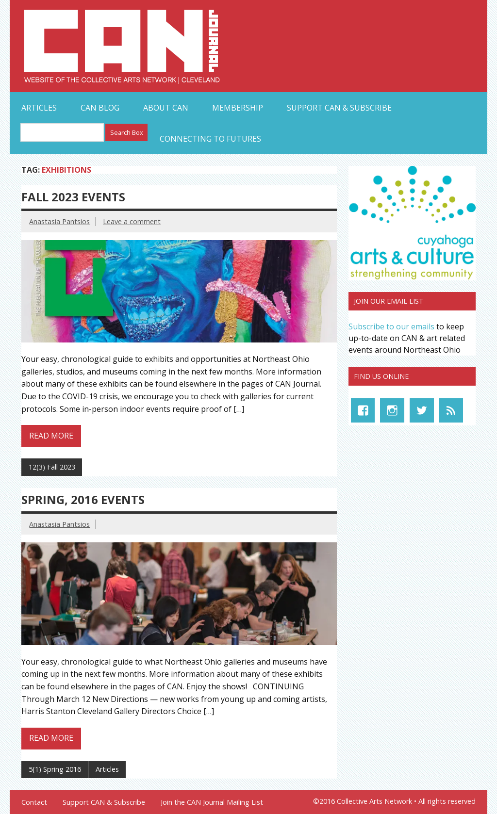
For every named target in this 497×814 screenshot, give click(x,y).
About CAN (165, 107)
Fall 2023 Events (73, 197)
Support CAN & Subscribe (339, 107)
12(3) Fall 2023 (52, 467)
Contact (34, 802)
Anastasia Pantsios (59, 221)
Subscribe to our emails (391, 326)
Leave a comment (132, 221)
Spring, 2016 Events (83, 499)
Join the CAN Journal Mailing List (212, 802)
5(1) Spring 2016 (55, 769)
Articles (39, 107)
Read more (51, 435)
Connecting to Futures (210, 138)
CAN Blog (100, 107)
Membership (237, 107)
